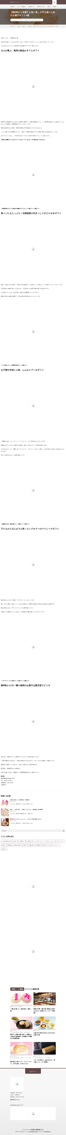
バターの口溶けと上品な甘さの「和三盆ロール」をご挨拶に (44, 1061)
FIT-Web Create (33, 1131)
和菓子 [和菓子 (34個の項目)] (3, 845)
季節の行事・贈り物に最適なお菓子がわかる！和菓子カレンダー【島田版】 (44, 1011)
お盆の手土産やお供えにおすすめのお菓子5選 (44, 1034)
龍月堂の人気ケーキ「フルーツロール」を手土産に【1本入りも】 (21, 1062)
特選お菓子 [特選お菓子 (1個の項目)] (31, 845)
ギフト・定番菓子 (21, 6)
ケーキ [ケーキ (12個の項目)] (35, 841)
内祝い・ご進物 (23, 19)
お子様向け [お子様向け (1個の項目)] (21, 841)
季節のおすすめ (41, 6)
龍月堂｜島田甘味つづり (37, 1129)
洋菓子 (49, 6)
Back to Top (33, 1071)
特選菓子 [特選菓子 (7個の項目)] (39, 845)
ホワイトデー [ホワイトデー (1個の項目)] (60, 841)
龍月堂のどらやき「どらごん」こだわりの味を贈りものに (25, 819)
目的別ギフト (31, 6)
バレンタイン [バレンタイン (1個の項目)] (51, 841)
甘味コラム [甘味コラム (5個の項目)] (46, 845)
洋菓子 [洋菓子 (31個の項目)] (25, 845)
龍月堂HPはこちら (15, 1099)
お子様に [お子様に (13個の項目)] (14, 841)
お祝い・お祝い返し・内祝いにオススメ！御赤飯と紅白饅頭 (26, 809)
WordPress (47, 1131)
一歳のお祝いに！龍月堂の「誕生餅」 (20, 800)
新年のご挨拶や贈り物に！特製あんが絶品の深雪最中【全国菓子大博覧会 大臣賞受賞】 (21, 1036)
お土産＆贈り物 (33, 19)
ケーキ (26, 1057)
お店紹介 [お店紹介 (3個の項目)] (29, 841)
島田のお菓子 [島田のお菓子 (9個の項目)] (17, 845)
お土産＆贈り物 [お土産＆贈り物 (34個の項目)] (6, 841)
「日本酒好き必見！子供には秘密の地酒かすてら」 (27, 135)
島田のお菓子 (27, 1032)
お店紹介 (12, 6)
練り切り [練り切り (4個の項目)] (4, 849)
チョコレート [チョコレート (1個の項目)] (42, 841)
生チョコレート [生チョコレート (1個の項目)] (55, 845)
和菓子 (54, 6)
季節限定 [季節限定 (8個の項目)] (9, 845)
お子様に (22, 1057)
